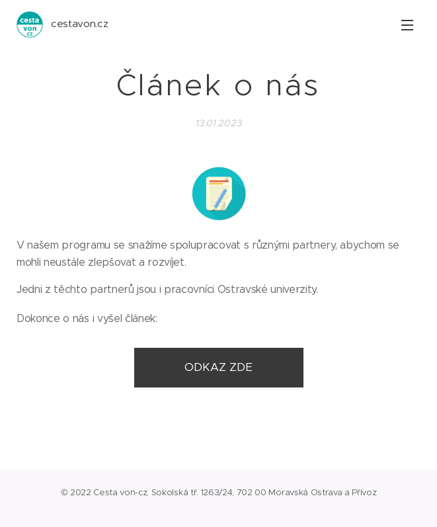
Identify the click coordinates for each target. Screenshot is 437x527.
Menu (407, 25)
